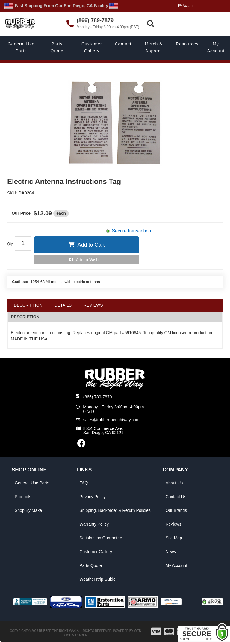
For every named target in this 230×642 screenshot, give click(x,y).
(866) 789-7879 (97, 397)
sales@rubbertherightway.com (111, 420)
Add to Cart (91, 245)
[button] (187, 24)
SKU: (12, 193)
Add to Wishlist (90, 259)
